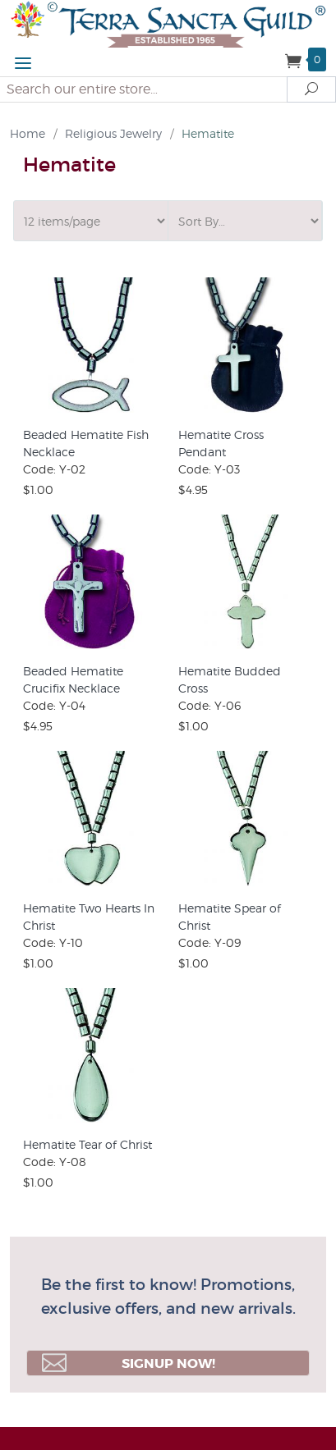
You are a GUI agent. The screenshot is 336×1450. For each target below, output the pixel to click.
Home (27, 133)
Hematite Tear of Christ (87, 1144)
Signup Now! (128, 1363)
